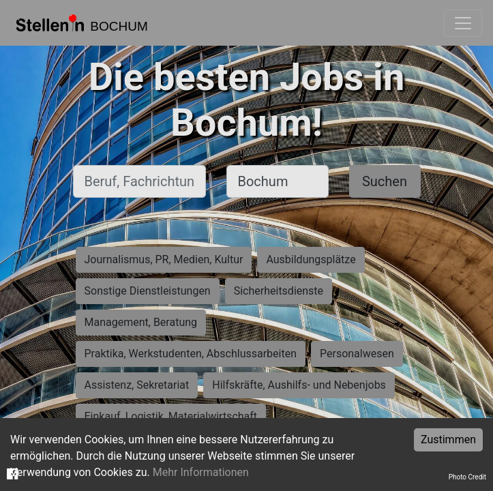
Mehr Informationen (201, 472)
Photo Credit (467, 477)
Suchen (384, 181)
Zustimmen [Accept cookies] (448, 439)
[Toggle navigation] (463, 23)
